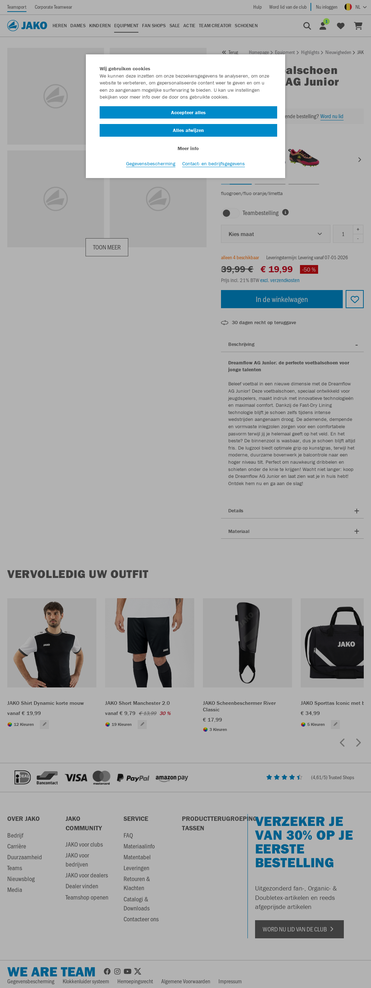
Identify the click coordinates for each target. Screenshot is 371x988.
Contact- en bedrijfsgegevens (213, 163)
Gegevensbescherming (150, 163)
